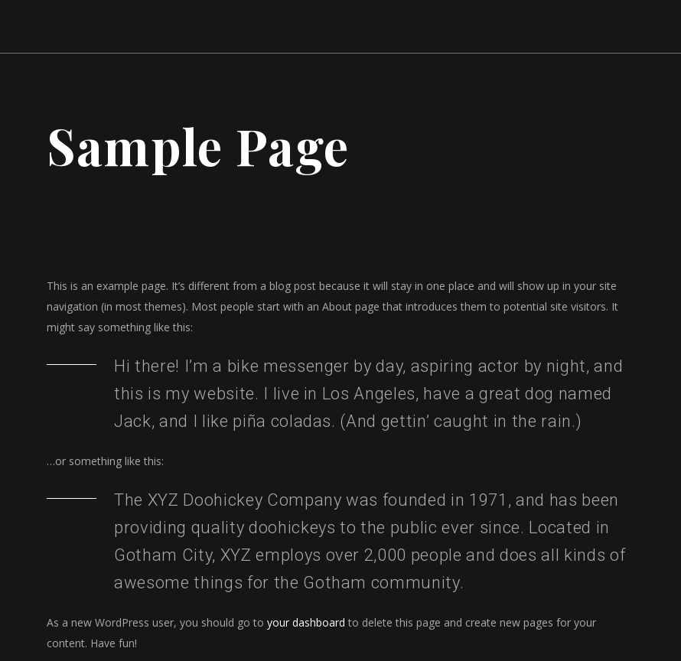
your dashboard (306, 622)
